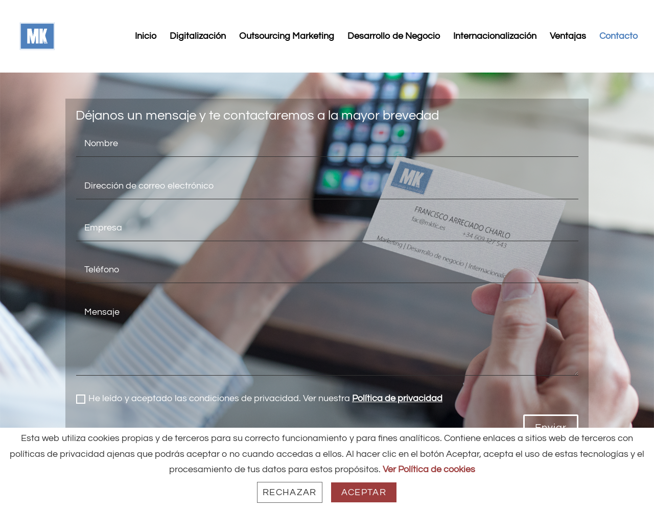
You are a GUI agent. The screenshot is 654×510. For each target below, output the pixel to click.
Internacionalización (494, 37)
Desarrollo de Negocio (393, 37)
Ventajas (568, 37)
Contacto (618, 37)
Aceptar (363, 492)
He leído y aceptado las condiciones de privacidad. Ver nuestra (259, 398)
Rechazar (290, 492)
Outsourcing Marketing (286, 37)
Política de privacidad (397, 398)
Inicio (145, 37)
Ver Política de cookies (429, 469)
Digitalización (198, 37)
